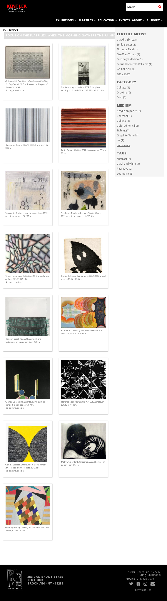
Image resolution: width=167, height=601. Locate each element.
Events (124, 20)
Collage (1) (123, 87)
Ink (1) (120, 140)
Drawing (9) (124, 92)
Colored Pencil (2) (128, 126)
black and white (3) (128, 163)
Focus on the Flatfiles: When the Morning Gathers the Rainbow (64, 35)
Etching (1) (123, 130)
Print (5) (121, 97)
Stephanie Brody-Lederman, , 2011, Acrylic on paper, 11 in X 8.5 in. (81, 215)
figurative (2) (124, 168)
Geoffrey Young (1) (128, 54)
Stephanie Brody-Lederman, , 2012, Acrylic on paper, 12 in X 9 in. (26, 215)
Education (107, 20)
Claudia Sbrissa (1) (128, 39)
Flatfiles (87, 20)
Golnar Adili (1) (126, 69)
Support (155, 20)
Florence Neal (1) (127, 49)
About (138, 20)
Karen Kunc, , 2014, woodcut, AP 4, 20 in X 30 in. (82, 332)
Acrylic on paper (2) (129, 111)
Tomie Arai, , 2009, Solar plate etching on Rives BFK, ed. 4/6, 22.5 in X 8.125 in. (82, 89)
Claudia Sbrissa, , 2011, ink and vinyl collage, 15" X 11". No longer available (25, 467)
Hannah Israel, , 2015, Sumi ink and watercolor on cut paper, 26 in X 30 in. (23, 340)
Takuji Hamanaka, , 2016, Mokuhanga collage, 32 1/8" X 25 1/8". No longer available (27, 279)
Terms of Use (143, 590)
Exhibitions (66, 20)
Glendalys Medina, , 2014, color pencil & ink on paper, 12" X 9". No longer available (26, 404)
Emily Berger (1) (126, 44)
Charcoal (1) (124, 116)
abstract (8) (124, 159)
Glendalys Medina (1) (129, 59)
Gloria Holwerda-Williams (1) (134, 64)
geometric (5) (125, 173)
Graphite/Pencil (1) (128, 135)
